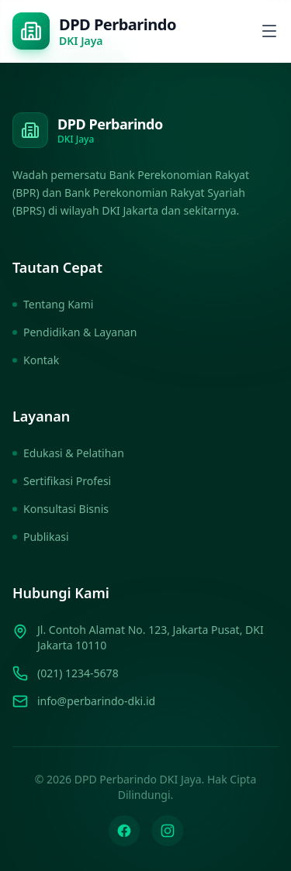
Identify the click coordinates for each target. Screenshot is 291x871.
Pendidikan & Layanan (74, 332)
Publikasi (40, 536)
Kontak (35, 360)
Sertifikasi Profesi (61, 480)
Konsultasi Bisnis (60, 508)
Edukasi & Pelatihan (68, 453)
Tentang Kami (52, 304)
